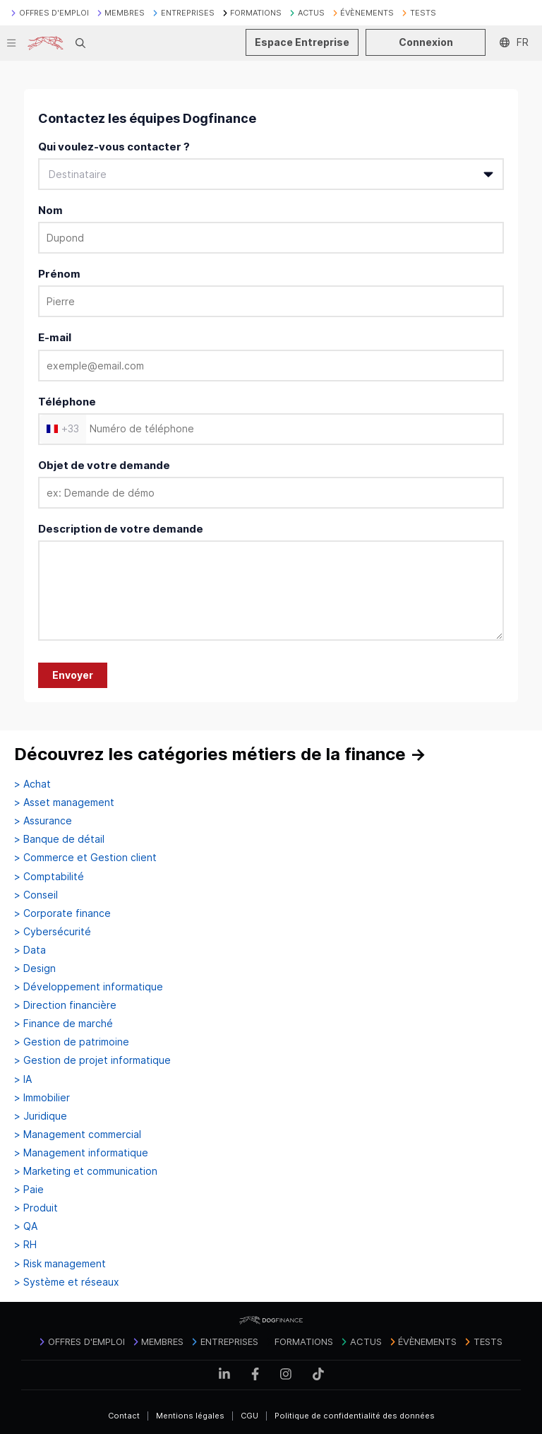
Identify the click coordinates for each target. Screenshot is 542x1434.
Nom (50, 210)
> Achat (32, 784)
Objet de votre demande (104, 465)
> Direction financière (65, 1005)
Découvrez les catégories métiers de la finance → (220, 754)
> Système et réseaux (66, 1282)
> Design (35, 968)
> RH (25, 1244)
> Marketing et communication (85, 1171)
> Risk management (60, 1263)
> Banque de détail (59, 839)
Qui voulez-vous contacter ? (114, 147)
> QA (25, 1226)
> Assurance (43, 820)
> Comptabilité (49, 876)
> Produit (36, 1208)
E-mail (54, 337)
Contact (124, 1416)
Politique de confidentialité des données (355, 1416)
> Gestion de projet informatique (92, 1060)
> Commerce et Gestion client (85, 857)
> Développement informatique (88, 986)
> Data (30, 950)
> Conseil (36, 895)
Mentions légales (190, 1416)
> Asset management (64, 802)
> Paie (29, 1189)
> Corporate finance (62, 913)
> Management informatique (81, 1153)
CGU (249, 1416)
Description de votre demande (120, 529)
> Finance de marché (63, 1023)
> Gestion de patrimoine (71, 1042)
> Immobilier (42, 1097)
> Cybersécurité (52, 931)
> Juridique (40, 1116)
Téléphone (67, 402)
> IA (23, 1079)
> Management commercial (77, 1134)
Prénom (59, 274)
